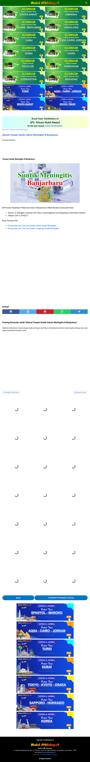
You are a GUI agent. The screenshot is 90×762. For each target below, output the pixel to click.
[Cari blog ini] (86, 3)
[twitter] (27, 311)
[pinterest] (44, 311)
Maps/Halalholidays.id (48, 752)
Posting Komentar (8, 140)
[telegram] (79, 311)
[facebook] (10, 311)
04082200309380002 (54, 126)
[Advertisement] (45, 150)
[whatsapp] (62, 311)
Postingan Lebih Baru (11, 392)
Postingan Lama (80, 392)
